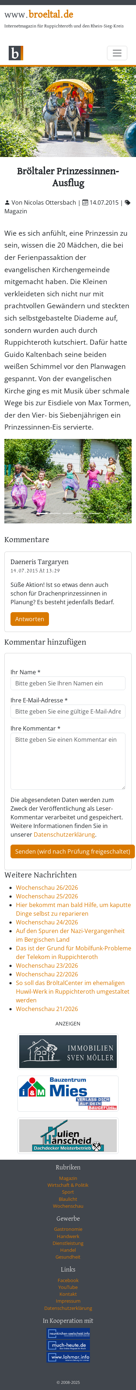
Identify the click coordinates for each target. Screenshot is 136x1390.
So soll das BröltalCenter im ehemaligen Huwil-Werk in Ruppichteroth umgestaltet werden (72, 991)
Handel (68, 1250)
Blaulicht (68, 1199)
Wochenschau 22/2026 (47, 974)
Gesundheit (68, 1257)
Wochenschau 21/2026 (47, 1009)
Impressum (68, 1301)
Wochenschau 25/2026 (47, 896)
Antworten (29, 619)
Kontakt (68, 1294)
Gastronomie (68, 1229)
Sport (68, 1192)
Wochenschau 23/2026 (47, 965)
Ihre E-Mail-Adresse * (39, 700)
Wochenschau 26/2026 (47, 888)
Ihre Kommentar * (36, 728)
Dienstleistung (68, 1243)
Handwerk (68, 1236)
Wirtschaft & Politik (68, 1185)
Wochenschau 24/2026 (47, 922)
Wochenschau (68, 1206)
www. (38, 15)
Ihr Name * (26, 672)
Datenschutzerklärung (64, 834)
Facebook (68, 1280)
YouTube (68, 1287)
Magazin (68, 1178)
